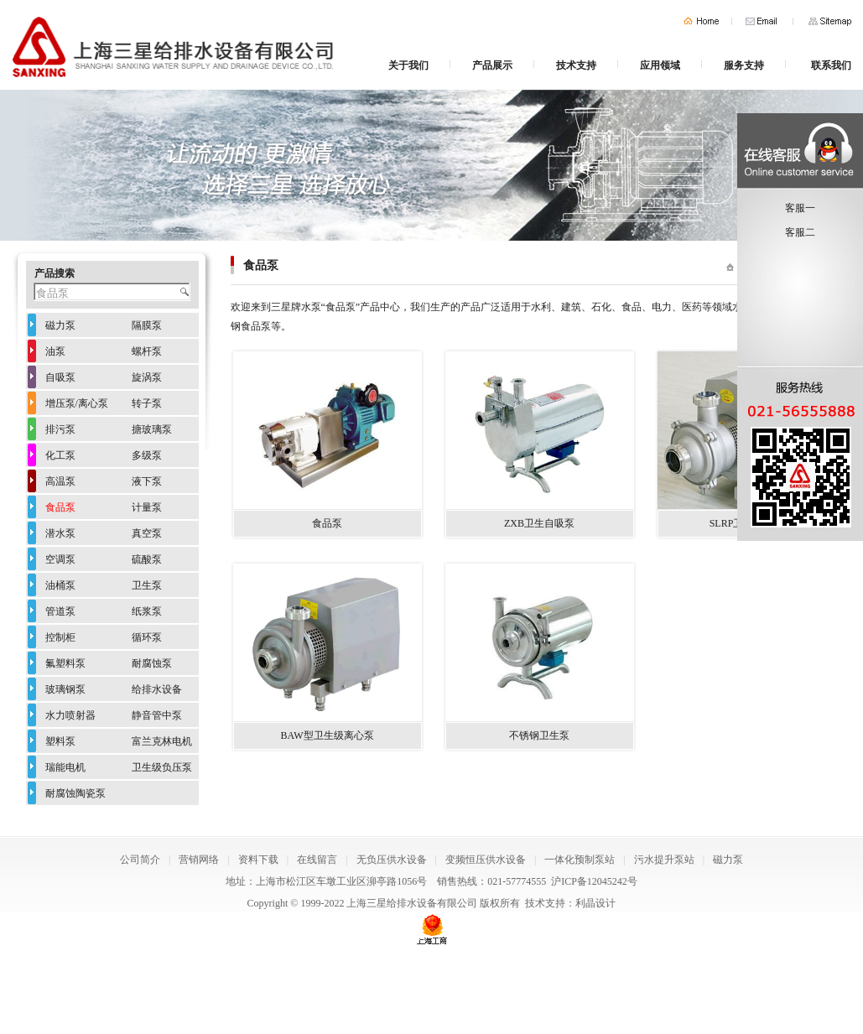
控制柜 (60, 637)
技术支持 (576, 65)
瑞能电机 (65, 767)
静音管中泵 (157, 715)
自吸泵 (60, 377)
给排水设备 (157, 689)
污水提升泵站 (664, 859)
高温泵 (60, 481)
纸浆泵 (147, 611)
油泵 (55, 351)
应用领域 (660, 65)
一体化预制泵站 (579, 859)
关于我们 (408, 65)
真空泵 (147, 533)
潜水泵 (60, 533)
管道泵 (60, 611)
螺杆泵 (147, 351)
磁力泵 (60, 325)
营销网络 (199, 859)
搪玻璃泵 (152, 429)
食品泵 (60, 507)
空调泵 (60, 559)
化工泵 (60, 455)
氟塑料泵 (65, 663)
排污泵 (60, 429)
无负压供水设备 (391, 859)
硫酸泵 (147, 559)
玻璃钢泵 (65, 689)
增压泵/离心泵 (76, 403)
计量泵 (147, 507)
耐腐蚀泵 (152, 663)
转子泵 (147, 403)
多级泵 (147, 455)
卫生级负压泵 (162, 767)
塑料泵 (60, 741)
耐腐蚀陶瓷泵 (75, 793)
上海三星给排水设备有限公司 (411, 903)
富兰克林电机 (162, 741)
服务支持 (744, 65)
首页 (701, 21)
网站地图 (829, 21)
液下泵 (147, 481)
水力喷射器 (70, 715)
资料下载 (258, 859)
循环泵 (147, 637)
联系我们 (831, 65)
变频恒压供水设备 (485, 859)
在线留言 (317, 859)
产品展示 (492, 65)
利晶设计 (595, 903)
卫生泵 (147, 585)
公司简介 (140, 859)
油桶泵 (60, 585)
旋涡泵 (147, 377)
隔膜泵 (147, 325)
